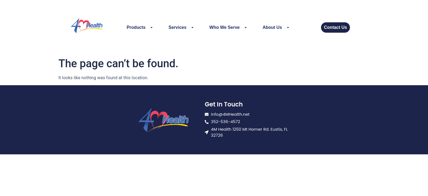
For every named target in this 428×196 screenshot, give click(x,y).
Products (140, 27)
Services (181, 27)
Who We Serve (228, 27)
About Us (276, 27)
